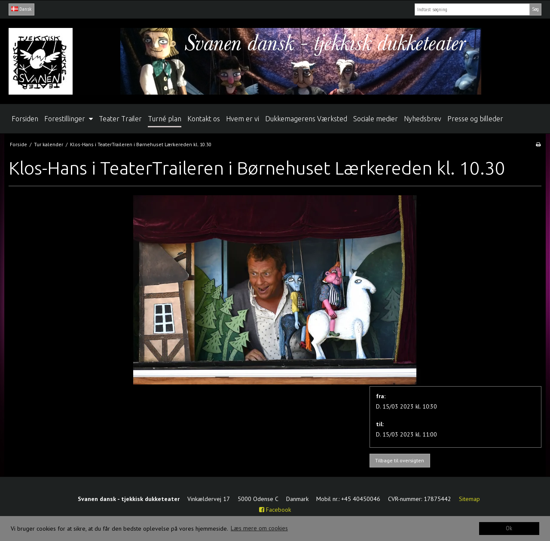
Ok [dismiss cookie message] (509, 528)
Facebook (275, 509)
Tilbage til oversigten (399, 460)
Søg (535, 9)
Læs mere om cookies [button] (259, 528)
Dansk (21, 9)
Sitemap (469, 499)
